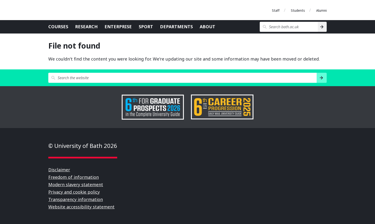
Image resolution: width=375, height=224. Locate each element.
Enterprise (118, 26)
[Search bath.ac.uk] (289, 27)
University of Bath (69, 10)
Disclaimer (59, 170)
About (207, 26)
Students (298, 10)
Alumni (321, 10)
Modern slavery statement (75, 184)
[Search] (322, 27)
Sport (146, 26)
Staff (276, 10)
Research (86, 26)
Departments (176, 26)
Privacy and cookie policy (74, 192)
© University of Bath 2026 (82, 146)
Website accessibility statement (81, 207)
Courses (58, 26)
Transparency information (75, 199)
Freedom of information (73, 177)
